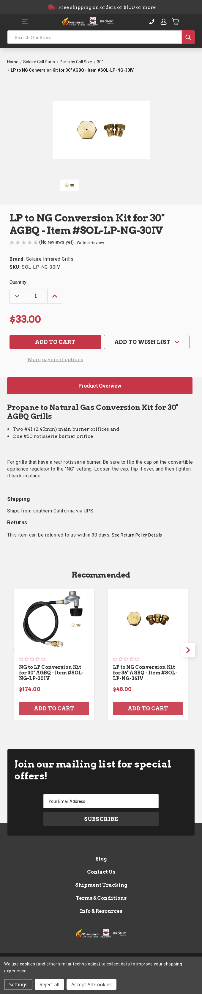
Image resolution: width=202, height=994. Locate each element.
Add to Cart (54, 708)
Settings (18, 984)
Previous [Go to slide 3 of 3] (14, 650)
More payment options (55, 359)
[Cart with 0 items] (175, 21)
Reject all (49, 984)
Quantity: (18, 282)
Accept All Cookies (91, 984)
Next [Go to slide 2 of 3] (188, 650)
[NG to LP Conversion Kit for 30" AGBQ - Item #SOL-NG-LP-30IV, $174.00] (54, 619)
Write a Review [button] (90, 242)
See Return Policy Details (137, 535)
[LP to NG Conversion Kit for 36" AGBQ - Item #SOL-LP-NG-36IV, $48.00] (148, 619)
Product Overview (99, 386)
